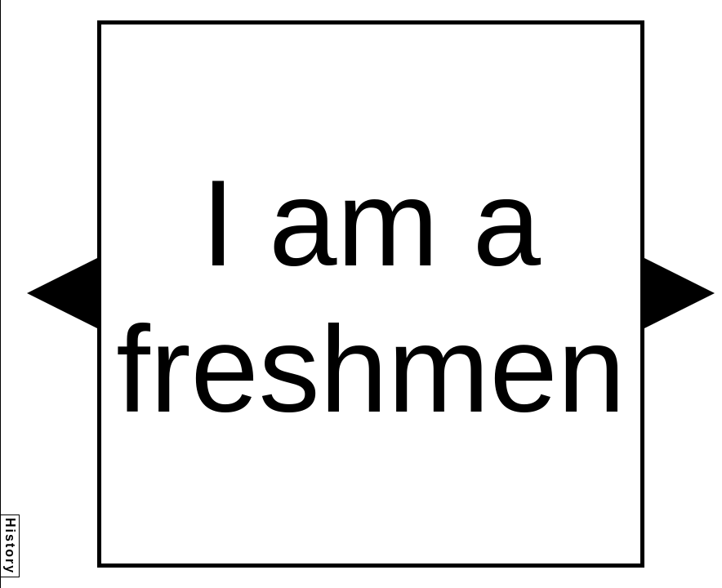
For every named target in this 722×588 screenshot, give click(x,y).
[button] (62, 293)
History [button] (10, 546)
